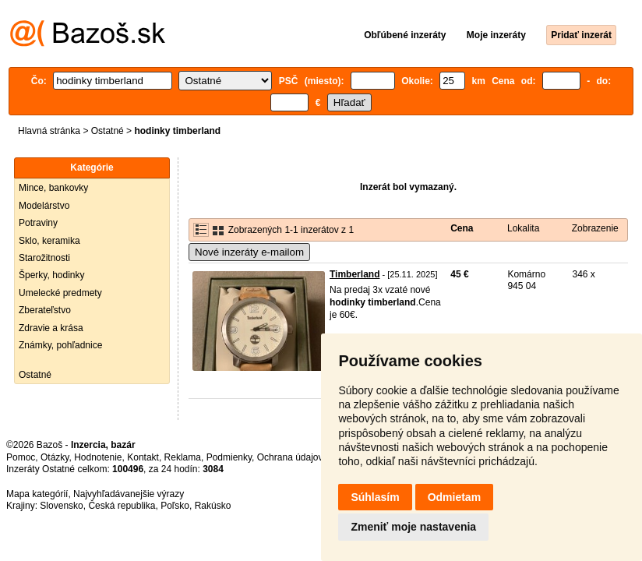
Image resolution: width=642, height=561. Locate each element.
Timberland (354, 274)
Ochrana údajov (290, 457)
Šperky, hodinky (52, 275)
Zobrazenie (595, 228)
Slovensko (61, 505)
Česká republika (121, 505)
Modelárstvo (44, 205)
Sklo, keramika (49, 240)
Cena (461, 228)
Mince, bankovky (53, 187)
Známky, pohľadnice (60, 345)
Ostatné (107, 130)
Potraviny (38, 222)
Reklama (182, 457)
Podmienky (229, 457)
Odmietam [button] (454, 497)
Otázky (55, 457)
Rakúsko (213, 505)
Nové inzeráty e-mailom (249, 252)
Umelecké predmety (60, 293)
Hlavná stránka (49, 130)
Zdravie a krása (51, 328)
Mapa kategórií (37, 494)
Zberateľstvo (45, 310)
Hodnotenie (98, 457)
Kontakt (143, 457)
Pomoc (20, 457)
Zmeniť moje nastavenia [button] (413, 526)
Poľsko (174, 505)
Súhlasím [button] (375, 497)
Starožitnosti (44, 257)
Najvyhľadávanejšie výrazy (128, 494)
